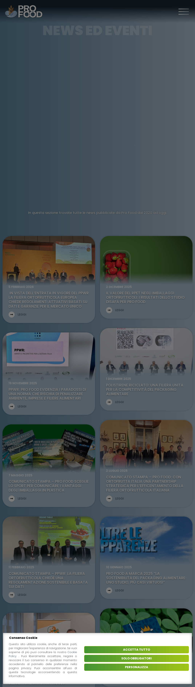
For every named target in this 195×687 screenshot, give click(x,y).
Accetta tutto (136, 649)
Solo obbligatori (136, 658)
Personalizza (136, 667)
